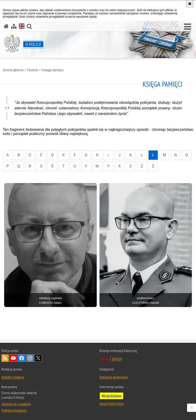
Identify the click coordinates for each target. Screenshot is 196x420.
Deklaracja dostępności (113, 377)
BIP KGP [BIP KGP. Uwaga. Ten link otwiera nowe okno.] (117, 359)
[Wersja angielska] (21, 26)
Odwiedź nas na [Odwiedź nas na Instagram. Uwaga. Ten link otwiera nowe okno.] (30, 358)
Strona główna (13, 70)
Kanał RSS (5, 358)
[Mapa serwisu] (14, 26)
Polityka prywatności (14, 410)
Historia (32, 70)
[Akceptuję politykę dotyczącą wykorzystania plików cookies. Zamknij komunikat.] (189, 3)
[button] (187, 27)
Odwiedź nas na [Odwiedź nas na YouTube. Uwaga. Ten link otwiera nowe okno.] (13, 358)
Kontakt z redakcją (12, 377)
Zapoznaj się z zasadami (16, 404)
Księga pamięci (53, 70)
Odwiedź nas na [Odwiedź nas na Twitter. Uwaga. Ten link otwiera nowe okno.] (38, 358)
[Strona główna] (6, 26)
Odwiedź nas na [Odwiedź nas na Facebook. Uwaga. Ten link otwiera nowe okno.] (21, 358)
